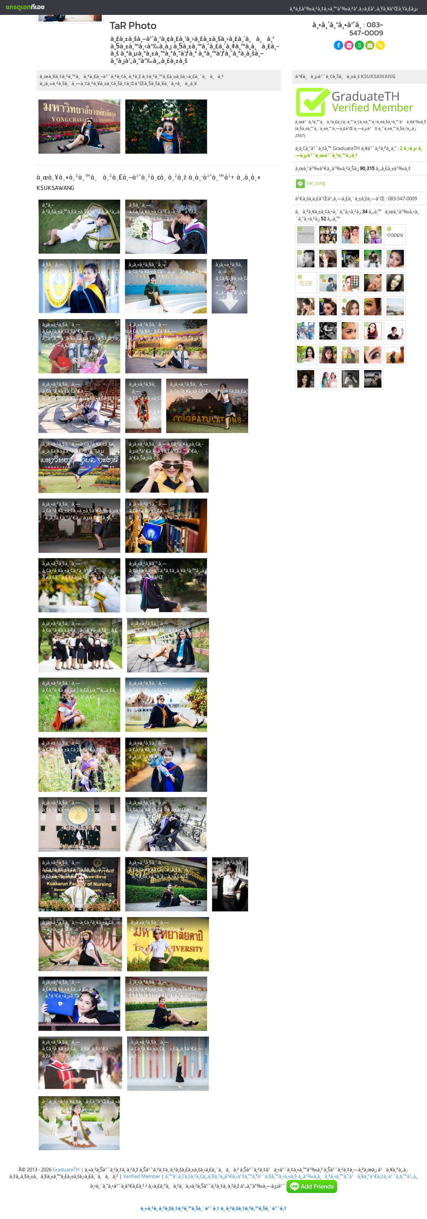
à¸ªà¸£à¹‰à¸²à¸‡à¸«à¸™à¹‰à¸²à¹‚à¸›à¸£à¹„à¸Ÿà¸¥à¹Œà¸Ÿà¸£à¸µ (354, 8)
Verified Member (141, 1176)
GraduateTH (66, 1169)
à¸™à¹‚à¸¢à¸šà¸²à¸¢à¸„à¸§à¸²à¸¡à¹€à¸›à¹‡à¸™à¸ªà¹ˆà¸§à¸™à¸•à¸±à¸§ (231, 1176)
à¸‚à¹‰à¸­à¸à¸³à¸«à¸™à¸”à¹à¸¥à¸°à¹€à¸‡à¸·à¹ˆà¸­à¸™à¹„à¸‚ (358, 1176)
